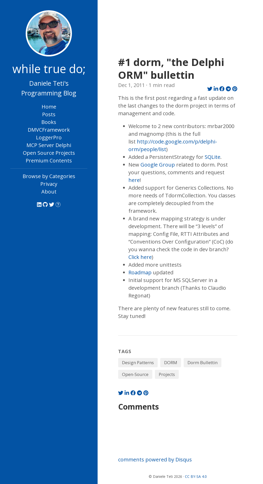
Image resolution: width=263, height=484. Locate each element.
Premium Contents (49, 160)
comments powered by (155, 459)
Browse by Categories (49, 176)
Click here (140, 257)
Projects (167, 374)
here (134, 180)
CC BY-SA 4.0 (196, 476)
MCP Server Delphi (48, 145)
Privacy (48, 183)
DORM (170, 362)
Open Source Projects (49, 152)
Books (48, 122)
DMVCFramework (49, 129)
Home (49, 106)
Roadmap (140, 272)
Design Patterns (138, 362)
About (49, 191)
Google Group (157, 164)
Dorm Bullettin (202, 362)
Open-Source (135, 374)
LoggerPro (49, 137)
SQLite (212, 156)
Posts (48, 114)
